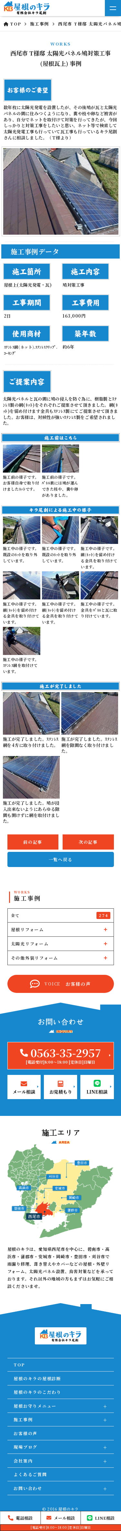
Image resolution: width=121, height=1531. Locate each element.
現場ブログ (25, 1447)
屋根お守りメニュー (35, 1406)
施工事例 (23, 1419)
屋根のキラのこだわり (37, 1392)
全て (60, 915)
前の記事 (32, 842)
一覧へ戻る (61, 859)
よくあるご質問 (30, 1474)
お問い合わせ (28, 1488)
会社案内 (23, 1461)
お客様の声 (25, 1433)
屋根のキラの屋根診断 (37, 1378)
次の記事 (88, 842)
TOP (19, 1365)
